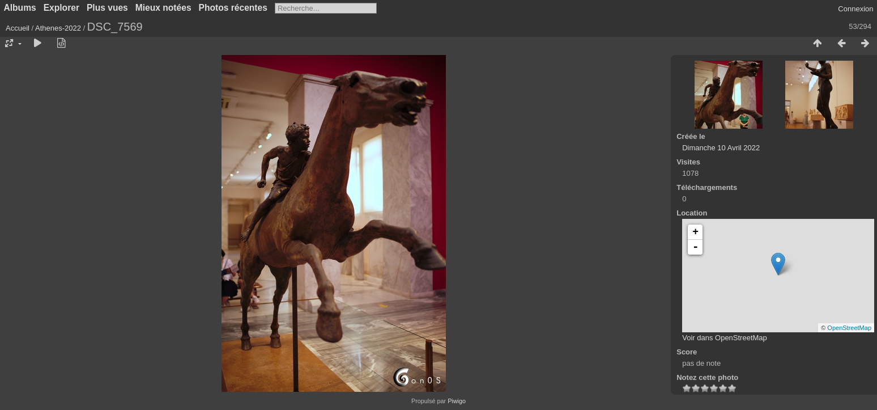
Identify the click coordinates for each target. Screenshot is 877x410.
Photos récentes (233, 7)
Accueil (17, 28)
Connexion (855, 9)
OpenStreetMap (849, 327)
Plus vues (107, 7)
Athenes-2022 (58, 28)
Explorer (61, 7)
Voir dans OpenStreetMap (724, 337)
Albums (20, 7)
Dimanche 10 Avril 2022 (721, 147)
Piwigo (457, 401)
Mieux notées (163, 7)
